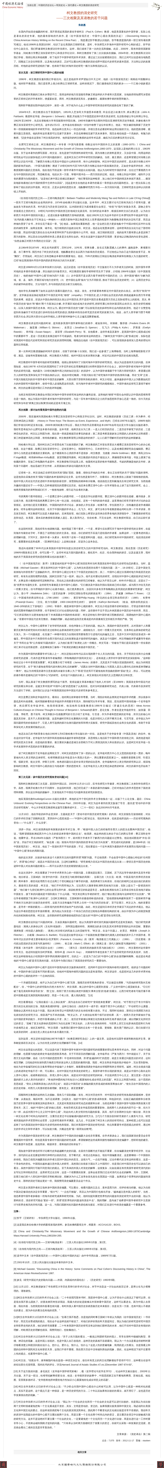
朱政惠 (82, 25)
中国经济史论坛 (46, 5)
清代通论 (72, 5)
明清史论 (60, 5)
